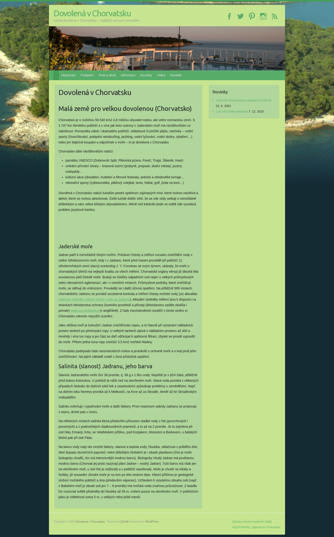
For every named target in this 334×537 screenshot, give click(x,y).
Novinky (146, 75)
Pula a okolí (107, 75)
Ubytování (68, 75)
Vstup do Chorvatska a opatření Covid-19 (243, 100)
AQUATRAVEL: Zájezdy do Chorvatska (256, 527)
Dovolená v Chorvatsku (92, 13)
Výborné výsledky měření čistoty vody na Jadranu (94, 299)
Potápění (87, 75)
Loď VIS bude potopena (232, 111)
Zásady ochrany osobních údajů (252, 521)
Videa (161, 75)
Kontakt (175, 75)
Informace (128, 75)
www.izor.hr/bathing (85, 310)
